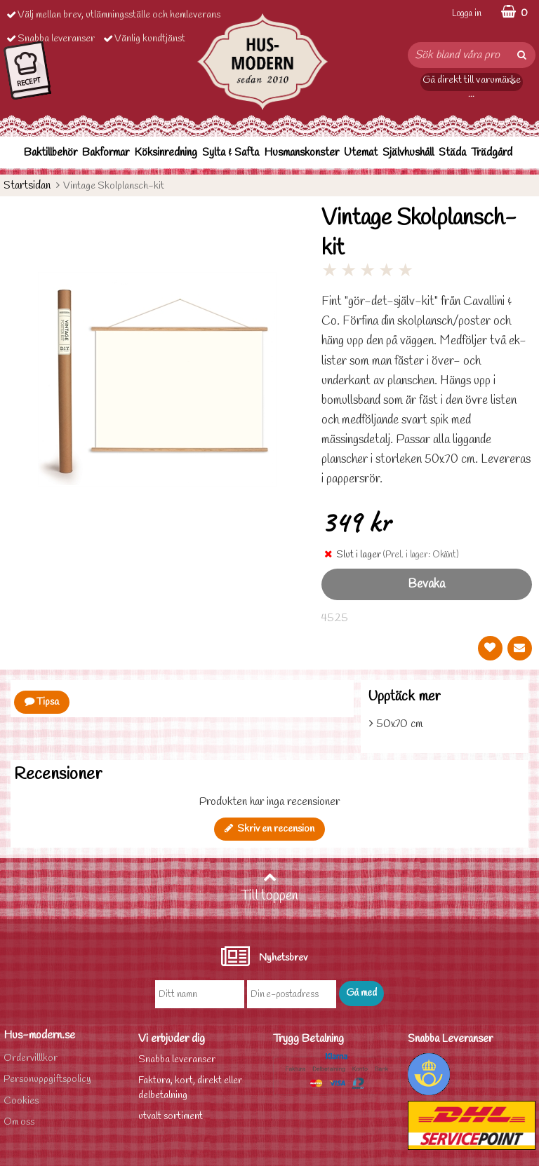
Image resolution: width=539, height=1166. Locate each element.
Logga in (466, 14)
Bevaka (426, 584)
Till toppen (269, 887)
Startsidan (27, 185)
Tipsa (42, 702)
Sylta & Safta (230, 152)
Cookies (21, 1101)
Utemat (361, 152)
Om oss (19, 1122)
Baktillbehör (50, 152)
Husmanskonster (301, 152)
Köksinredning (165, 152)
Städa (452, 152)
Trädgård (491, 152)
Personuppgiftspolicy (47, 1079)
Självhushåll (408, 152)
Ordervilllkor (31, 1058)
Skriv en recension (269, 829)
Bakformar (105, 152)
